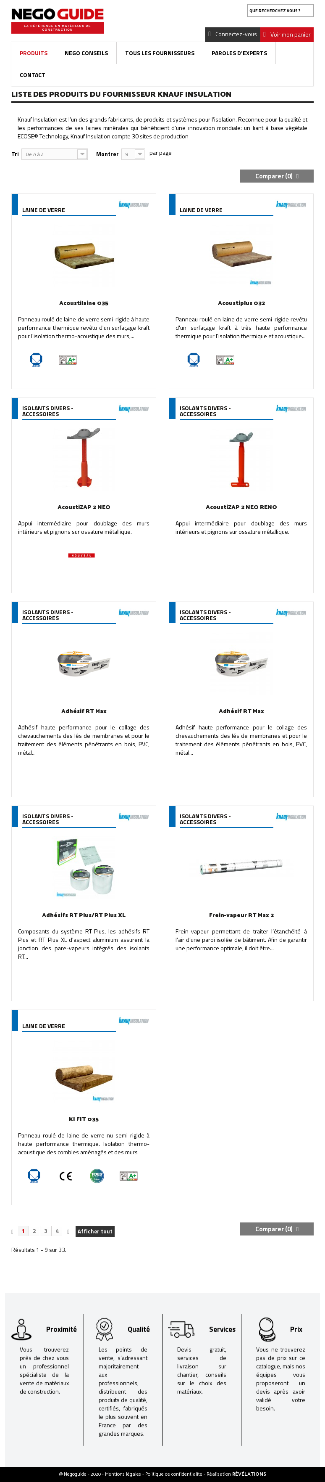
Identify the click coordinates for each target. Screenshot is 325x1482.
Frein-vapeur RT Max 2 (241, 915)
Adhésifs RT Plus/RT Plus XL (84, 915)
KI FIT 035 (84, 1119)
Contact (32, 74)
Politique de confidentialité (174, 1474)
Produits (33, 52)
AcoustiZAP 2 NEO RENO (241, 507)
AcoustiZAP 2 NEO (84, 507)
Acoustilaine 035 (83, 303)
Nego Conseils (86, 52)
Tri (15, 153)
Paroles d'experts (239, 52)
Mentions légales (123, 1474)
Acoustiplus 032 (241, 303)
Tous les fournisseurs (159, 52)
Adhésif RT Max (84, 711)
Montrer (107, 153)
